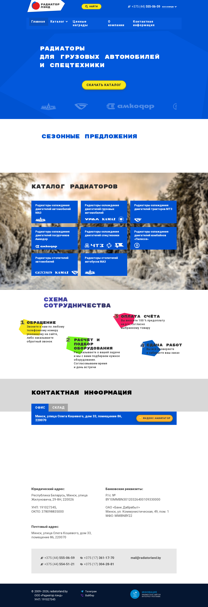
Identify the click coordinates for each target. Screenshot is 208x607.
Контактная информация (144, 23)
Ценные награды (80, 23)
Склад (58, 407)
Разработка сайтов (151, 595)
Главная (38, 21)
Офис (40, 407)
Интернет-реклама (151, 596)
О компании (116, 23)
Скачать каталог (104, 85)
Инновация (149, 592)
